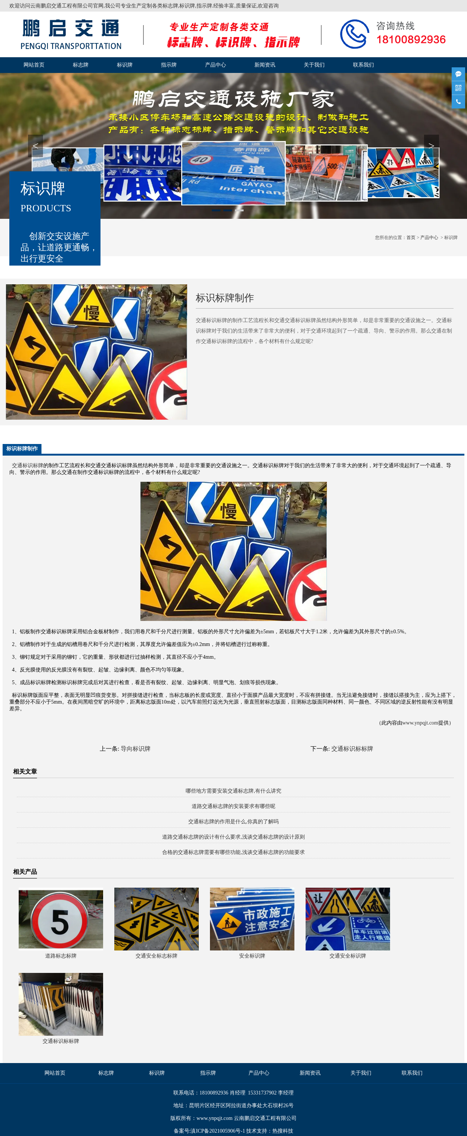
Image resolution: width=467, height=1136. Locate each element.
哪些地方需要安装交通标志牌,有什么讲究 (233, 791)
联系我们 (363, 65)
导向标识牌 (136, 748)
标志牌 (81, 65)
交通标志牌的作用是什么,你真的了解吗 (233, 821)
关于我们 (314, 65)
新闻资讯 (264, 65)
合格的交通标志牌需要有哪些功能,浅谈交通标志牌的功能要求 (233, 852)
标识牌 (125, 65)
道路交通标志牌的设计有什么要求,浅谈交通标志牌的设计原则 (233, 837)
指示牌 (169, 65)
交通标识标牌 (27, 465)
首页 (410, 237)
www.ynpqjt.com (420, 723)
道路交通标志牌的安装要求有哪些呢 (233, 806)
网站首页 (34, 65)
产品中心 (215, 65)
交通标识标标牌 (352, 748)
